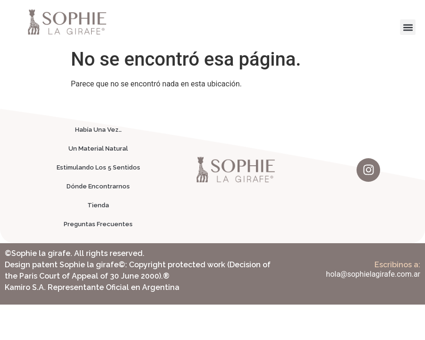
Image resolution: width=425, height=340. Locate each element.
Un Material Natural (98, 148)
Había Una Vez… (98, 129)
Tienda (98, 205)
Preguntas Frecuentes (98, 224)
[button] (408, 27)
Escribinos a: (397, 264)
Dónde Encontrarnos (98, 186)
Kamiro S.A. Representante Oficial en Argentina (92, 287)
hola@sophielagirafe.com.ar (373, 274)
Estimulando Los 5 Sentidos (98, 167)
